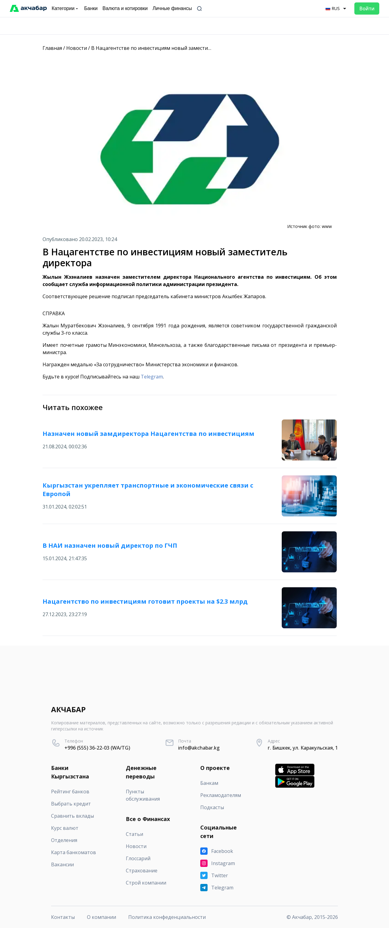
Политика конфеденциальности (167, 917)
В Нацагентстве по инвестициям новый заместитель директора (168, 48)
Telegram (152, 376)
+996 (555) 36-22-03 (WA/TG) (97, 747)
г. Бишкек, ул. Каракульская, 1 (303, 747)
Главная (52, 48)
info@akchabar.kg (199, 747)
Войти (366, 8)
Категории (65, 8)
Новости (76, 48)
